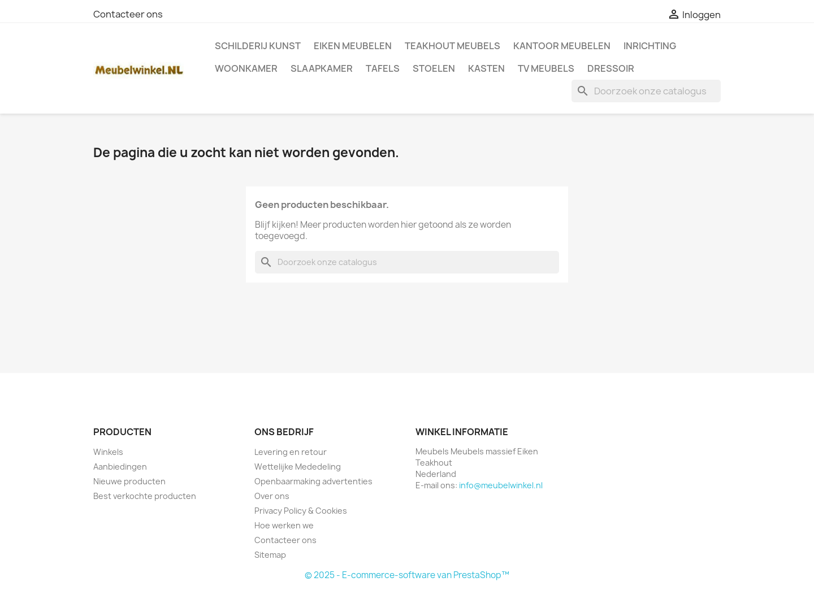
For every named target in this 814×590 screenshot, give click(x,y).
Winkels (108, 451)
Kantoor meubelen (561, 46)
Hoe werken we (284, 525)
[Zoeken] (646, 91)
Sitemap (270, 554)
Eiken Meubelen (353, 46)
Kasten (486, 68)
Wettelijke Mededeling (297, 466)
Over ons (271, 496)
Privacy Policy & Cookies (300, 510)
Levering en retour (290, 451)
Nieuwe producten (129, 481)
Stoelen (434, 68)
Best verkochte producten (144, 496)
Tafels (383, 68)
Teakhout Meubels (452, 46)
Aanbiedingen (120, 466)
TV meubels (546, 68)
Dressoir (610, 68)
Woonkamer (246, 68)
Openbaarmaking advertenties (313, 481)
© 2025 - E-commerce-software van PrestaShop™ (407, 575)
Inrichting (650, 46)
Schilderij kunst (258, 46)
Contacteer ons (128, 14)
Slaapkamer (322, 68)
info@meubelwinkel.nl (501, 485)
